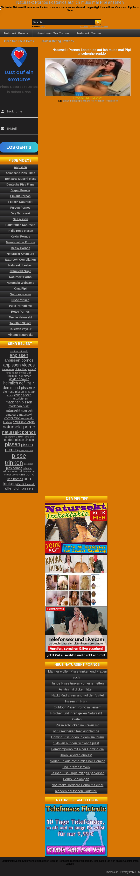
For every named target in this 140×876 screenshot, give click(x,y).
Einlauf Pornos (20, 196)
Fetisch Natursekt (20, 201)
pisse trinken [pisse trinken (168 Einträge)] (15, 459)
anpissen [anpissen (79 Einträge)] (19, 355)
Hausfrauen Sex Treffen (53, 33)
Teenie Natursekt (20, 317)
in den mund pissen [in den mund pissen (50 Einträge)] (19, 385)
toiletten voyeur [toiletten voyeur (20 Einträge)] (11, 474)
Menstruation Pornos (20, 242)
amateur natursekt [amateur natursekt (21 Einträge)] (19, 351)
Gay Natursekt (20, 213)
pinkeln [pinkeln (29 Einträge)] (29, 439)
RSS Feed (84, 26)
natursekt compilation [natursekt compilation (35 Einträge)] (18, 416)
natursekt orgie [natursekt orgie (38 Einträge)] (24, 422)
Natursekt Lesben (20, 265)
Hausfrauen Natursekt (20, 225)
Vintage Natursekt (20, 334)
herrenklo (100, 100)
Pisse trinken (20, 300)
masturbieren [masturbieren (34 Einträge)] (19, 398)
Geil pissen (20, 219)
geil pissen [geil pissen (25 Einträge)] (25, 376)
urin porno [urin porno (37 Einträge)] (26, 474)
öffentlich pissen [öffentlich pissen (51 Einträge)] (19, 488)
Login (43, 26)
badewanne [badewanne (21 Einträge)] (8, 369)
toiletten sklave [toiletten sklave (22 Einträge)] (10, 471)
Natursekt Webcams (20, 282)
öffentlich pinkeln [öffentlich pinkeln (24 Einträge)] (25, 484)
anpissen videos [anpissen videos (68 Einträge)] (19, 365)
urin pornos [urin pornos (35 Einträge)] (15, 479)
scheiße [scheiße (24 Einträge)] (27, 468)
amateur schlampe (72, 100)
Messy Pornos (20, 248)
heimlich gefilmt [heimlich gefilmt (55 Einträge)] (17, 383)
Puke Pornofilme (20, 305)
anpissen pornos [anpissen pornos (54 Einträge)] (18, 360)
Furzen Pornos (20, 207)
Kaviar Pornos (20, 236)
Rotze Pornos (20, 311)
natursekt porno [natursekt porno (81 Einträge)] (19, 426)
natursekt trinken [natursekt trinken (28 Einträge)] (14, 436)
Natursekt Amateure (20, 253)
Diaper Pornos (20, 190)
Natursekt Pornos (16, 33)
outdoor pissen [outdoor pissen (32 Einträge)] (14, 439)
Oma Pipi (20, 288)
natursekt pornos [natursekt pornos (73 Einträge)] (19, 432)
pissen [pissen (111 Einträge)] (12, 444)
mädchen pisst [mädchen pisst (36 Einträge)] (18, 406)
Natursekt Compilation (20, 259)
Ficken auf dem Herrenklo (87, 97)
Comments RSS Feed (99, 26)
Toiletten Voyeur (20, 329)
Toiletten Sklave (20, 323)
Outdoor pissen (20, 294)
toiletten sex (112, 100)
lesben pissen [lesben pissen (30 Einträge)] (22, 395)
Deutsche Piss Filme (20, 184)
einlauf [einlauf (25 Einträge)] (32, 369)
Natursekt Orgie (20, 271)
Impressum (112, 872)
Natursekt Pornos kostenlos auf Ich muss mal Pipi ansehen (70, 2)
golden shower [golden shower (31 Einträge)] (19, 379)
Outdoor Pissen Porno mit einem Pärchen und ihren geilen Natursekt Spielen (76, 713)
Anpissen (20, 167)
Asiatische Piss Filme (20, 173)
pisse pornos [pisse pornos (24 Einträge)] (26, 450)
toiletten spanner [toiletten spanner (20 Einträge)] (27, 471)
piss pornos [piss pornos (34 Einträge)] (14, 468)
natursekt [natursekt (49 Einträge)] (12, 410)
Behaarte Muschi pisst (20, 178)
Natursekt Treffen (89, 33)
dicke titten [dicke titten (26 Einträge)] (21, 369)
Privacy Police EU (130, 872)
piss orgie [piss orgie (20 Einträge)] (28, 464)
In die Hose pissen (20, 230)
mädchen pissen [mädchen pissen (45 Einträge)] (19, 402)
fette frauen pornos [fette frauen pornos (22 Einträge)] (16, 372)
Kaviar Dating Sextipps (58, 41)
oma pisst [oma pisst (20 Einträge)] (29, 436)
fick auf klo (88, 100)
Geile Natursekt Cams (19, 41)
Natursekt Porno (20, 277)
